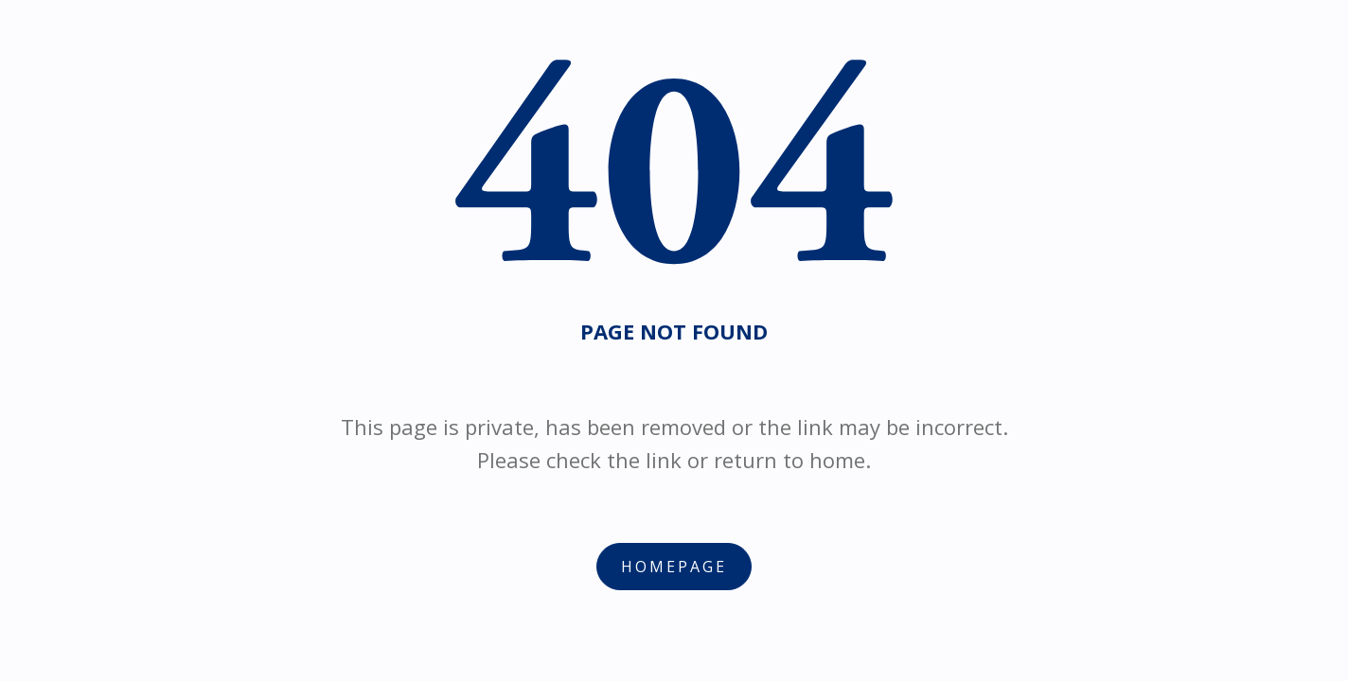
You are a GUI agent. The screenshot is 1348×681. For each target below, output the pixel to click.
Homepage (674, 566)
